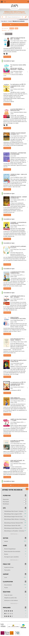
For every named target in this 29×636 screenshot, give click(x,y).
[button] (28, 1)
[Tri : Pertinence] (8, 34)
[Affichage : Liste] (12, 24)
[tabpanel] (14, 321)
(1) (14, 603)
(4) (14, 534)
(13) (14, 560)
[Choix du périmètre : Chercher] (3, 17)
